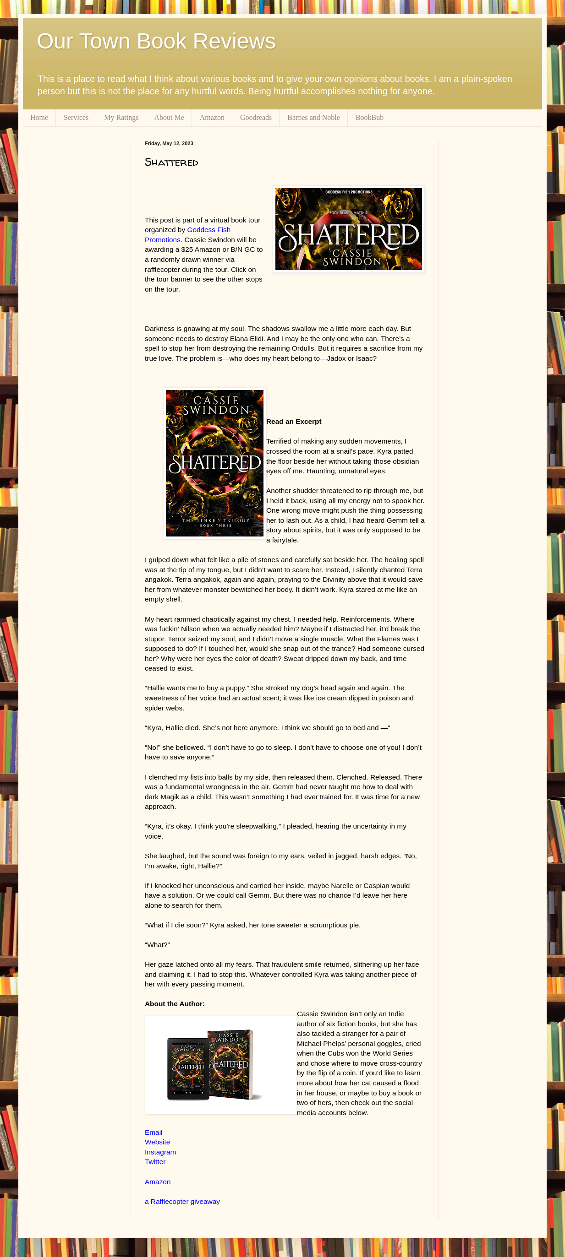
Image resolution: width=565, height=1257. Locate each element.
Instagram (160, 1152)
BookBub (370, 117)
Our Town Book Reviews (156, 41)
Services (76, 117)
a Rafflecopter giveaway (182, 1201)
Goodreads (256, 117)
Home (39, 117)
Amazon (212, 117)
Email (153, 1132)
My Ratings (121, 117)
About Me (169, 117)
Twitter (155, 1161)
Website (157, 1142)
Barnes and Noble (313, 117)
